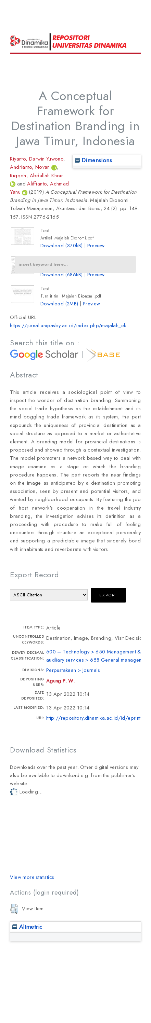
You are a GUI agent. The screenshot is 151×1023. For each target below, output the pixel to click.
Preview (96, 245)
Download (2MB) (59, 303)
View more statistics (32, 877)
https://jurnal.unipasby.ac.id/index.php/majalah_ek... (70, 325)
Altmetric (27, 927)
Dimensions (93, 160)
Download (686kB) (61, 274)
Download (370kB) (61, 245)
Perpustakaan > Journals (73, 670)
